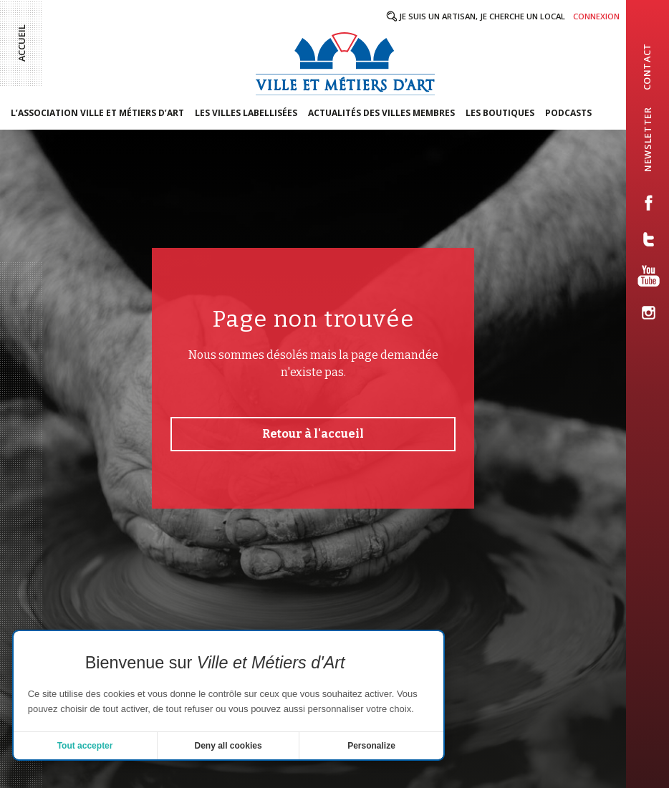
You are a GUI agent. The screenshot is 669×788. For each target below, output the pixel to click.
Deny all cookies (228, 746)
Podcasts (568, 113)
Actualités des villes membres (381, 113)
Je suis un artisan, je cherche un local (482, 16)
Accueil (21, 43)
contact (646, 66)
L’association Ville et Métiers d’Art (97, 113)
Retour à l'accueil (313, 434)
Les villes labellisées (246, 113)
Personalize (371, 746)
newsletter (647, 139)
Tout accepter (85, 746)
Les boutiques (500, 113)
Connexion (596, 16)
